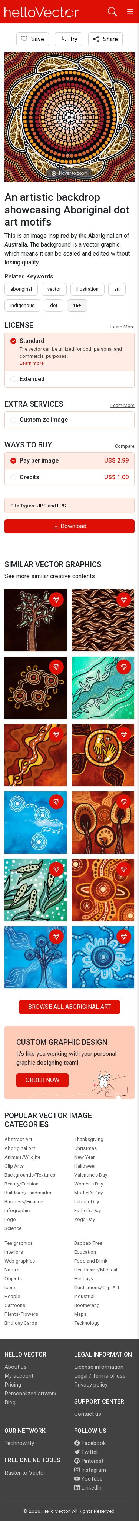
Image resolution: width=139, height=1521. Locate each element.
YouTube (88, 1478)
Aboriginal (21, 289)
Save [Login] (32, 39)
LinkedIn (88, 1487)
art (117, 289)
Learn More (122, 327)
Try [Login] (68, 39)
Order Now (42, 1080)
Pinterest (88, 1461)
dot (53, 305)
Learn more (32, 363)
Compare (125, 446)
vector (54, 289)
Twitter (86, 1452)
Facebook (90, 1443)
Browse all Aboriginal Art (69, 1006)
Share (105, 39)
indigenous (22, 305)
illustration (87, 289)
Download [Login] (69, 526)
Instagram (90, 1470)
